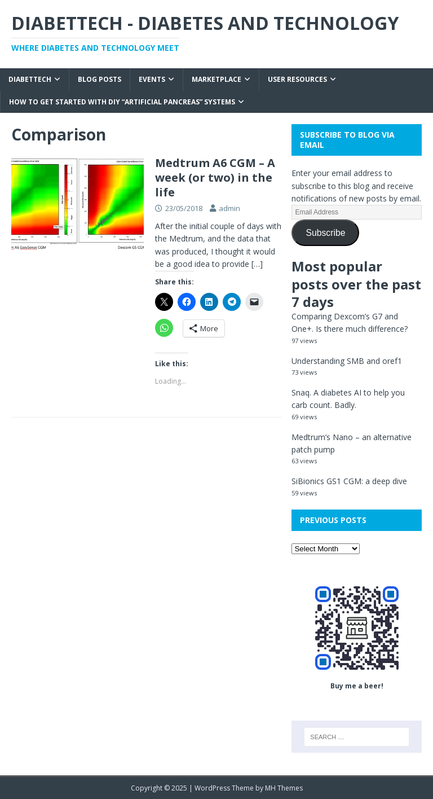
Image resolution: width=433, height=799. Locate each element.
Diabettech (29, 79)
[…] (257, 263)
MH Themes (284, 788)
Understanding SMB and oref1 (346, 360)
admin (229, 208)
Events (152, 79)
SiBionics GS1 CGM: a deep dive (349, 481)
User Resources (297, 79)
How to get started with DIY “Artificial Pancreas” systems (122, 102)
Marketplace (216, 79)
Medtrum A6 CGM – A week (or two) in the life (215, 177)
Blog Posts (99, 79)
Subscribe (325, 233)
